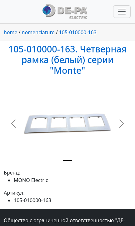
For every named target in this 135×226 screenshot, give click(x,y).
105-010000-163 (78, 32)
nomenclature (38, 32)
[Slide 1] (67, 160)
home (11, 32)
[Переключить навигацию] (122, 11)
